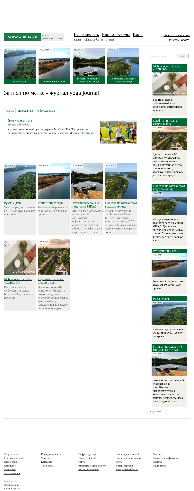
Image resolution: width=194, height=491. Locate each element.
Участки (45, 458)
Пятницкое (10, 465)
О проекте (158, 454)
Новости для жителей (127, 454)
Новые (10, 111)
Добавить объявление (175, 35)
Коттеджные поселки (52, 454)
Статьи (110, 39)
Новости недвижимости (128, 458)
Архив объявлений (88, 469)
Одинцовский (11, 484)
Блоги (77, 39)
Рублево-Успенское (14, 458)
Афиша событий (93, 39)
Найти (183, 56)
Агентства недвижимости (92, 465)
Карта (138, 34)
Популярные (25, 110)
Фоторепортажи (124, 465)
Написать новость (178, 40)
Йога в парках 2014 (20, 120)
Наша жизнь (159, 465)
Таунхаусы (47, 465)
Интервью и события (127, 469)
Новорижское (11, 461)
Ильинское (10, 469)
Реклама (157, 461)
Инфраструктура (116, 34)
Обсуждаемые (46, 110)
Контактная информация (166, 458)
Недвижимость (86, 34)
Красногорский (12, 488)
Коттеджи (46, 461)
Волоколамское (12, 473)
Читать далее (89, 132)
